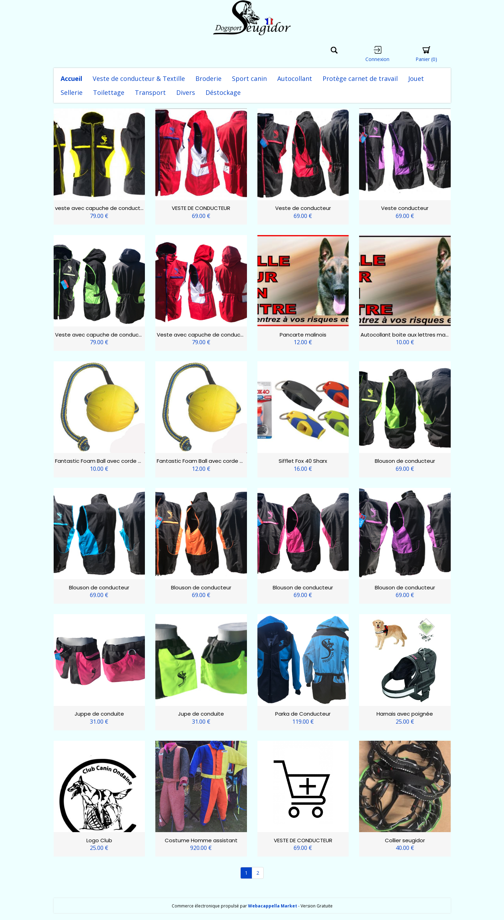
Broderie (208, 78)
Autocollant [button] (294, 78)
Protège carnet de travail (360, 78)
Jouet (416, 78)
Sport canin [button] (249, 78)
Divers (185, 92)
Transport (150, 92)
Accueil (71, 78)
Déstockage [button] (223, 92)
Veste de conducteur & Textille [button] (139, 78)
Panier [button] (426, 54)
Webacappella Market (272, 906)
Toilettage (108, 92)
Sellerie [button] (72, 92)
